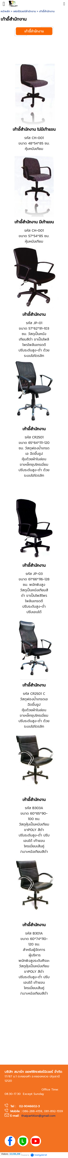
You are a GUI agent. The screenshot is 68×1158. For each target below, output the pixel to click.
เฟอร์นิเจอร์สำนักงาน (24, 11)
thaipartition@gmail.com (38, 1116)
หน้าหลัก (5, 11)
